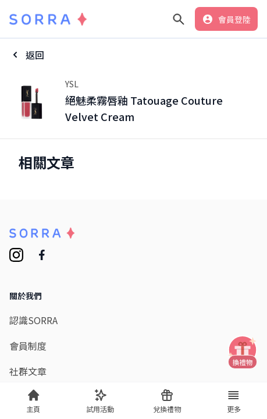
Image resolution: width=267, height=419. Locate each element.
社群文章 (28, 371)
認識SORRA (33, 320)
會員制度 (28, 346)
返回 (35, 55)
